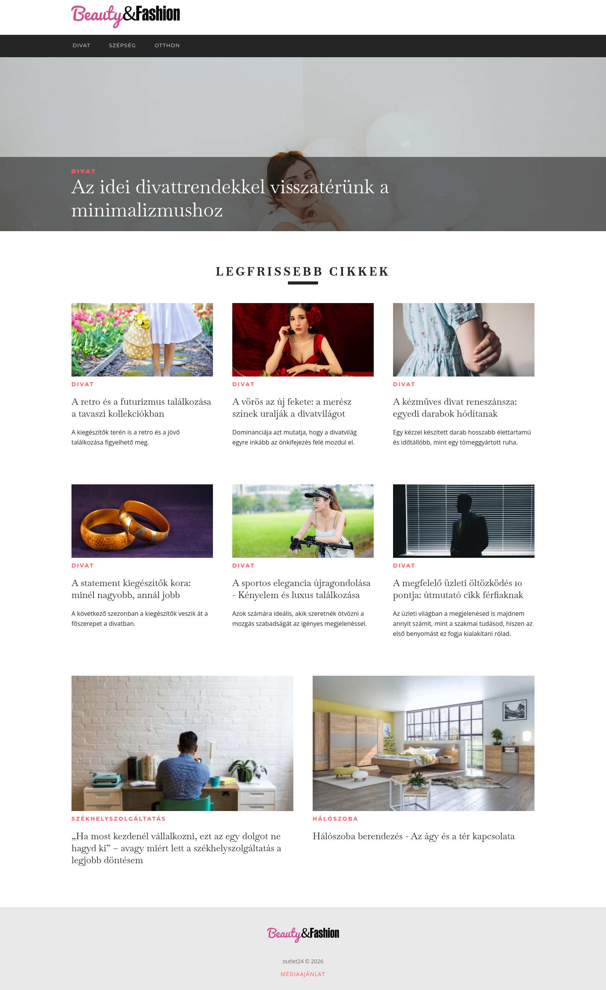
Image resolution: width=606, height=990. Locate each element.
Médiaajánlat (303, 974)
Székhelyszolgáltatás (118, 818)
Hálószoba (336, 818)
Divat (83, 171)
